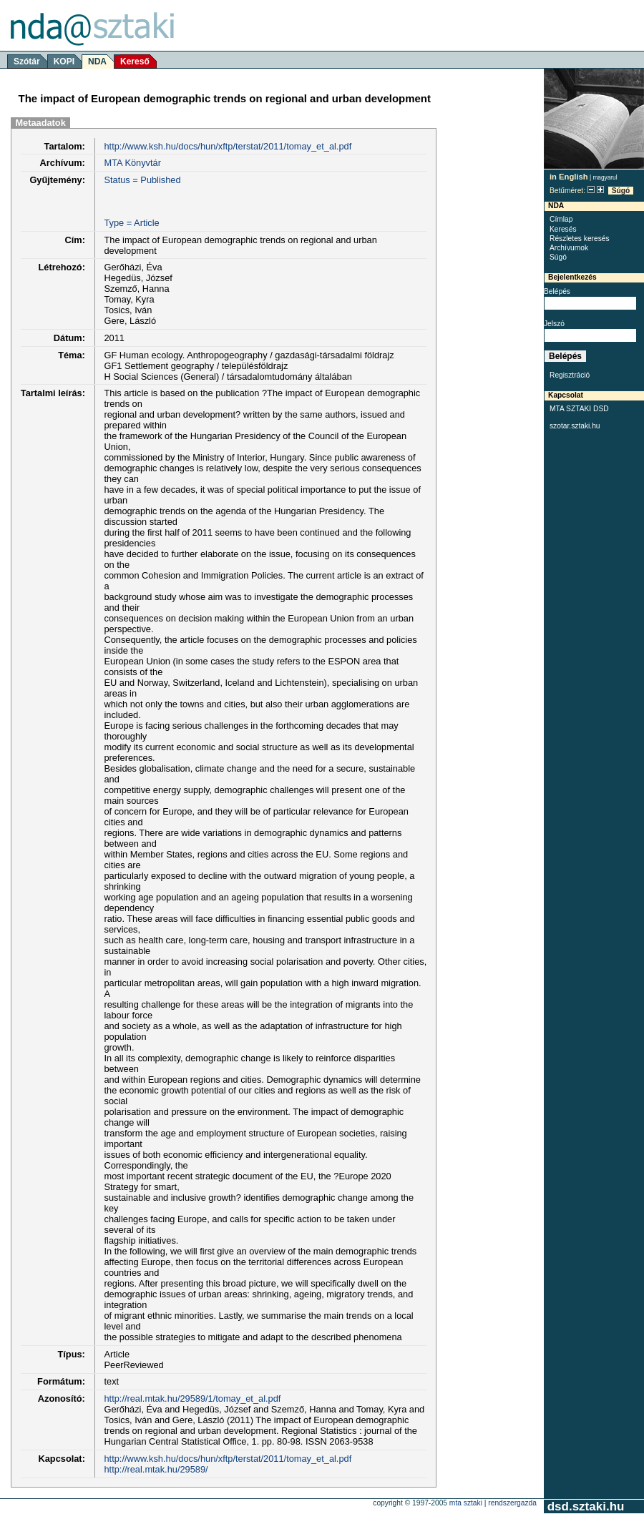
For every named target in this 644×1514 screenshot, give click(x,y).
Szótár (27, 61)
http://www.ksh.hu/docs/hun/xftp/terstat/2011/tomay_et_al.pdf (227, 146)
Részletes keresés (580, 238)
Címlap (561, 219)
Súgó (621, 191)
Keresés (563, 229)
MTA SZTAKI (465, 1503)
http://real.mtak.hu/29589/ (156, 1469)
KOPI (64, 61)
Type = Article (131, 222)
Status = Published (142, 179)
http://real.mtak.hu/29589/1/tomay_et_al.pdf (192, 1398)
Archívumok (569, 248)
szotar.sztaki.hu (575, 426)
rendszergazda (512, 1503)
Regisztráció (570, 375)
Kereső (135, 61)
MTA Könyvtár (132, 162)
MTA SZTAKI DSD (579, 409)
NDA (97, 61)
